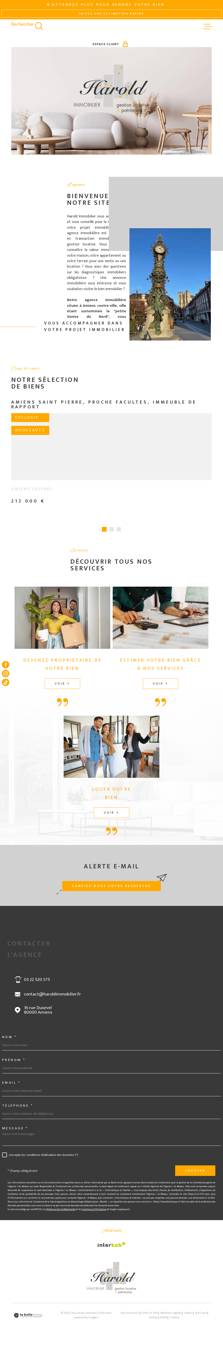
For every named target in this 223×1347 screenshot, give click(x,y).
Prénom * (14, 1063)
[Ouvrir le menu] (207, 26)
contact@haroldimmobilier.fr (52, 997)
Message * (15, 1131)
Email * (11, 1085)
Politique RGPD (158, 1321)
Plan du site (150, 1316)
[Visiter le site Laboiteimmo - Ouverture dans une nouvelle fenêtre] (28, 1318)
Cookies (174, 1321)
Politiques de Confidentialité (60, 1213)
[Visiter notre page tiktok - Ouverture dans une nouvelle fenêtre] (5, 682)
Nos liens (201, 1316)
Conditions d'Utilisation (94, 1213)
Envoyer (195, 1173)
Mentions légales (171, 1316)
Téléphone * (17, 1108)
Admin (188, 1316)
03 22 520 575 (37, 983)
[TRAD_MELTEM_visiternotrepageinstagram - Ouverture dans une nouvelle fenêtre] (5, 673)
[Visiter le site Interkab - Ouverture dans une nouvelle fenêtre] (111, 1247)
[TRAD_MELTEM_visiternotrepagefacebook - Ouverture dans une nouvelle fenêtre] (5, 664)
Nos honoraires (130, 1316)
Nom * (9, 1040)
